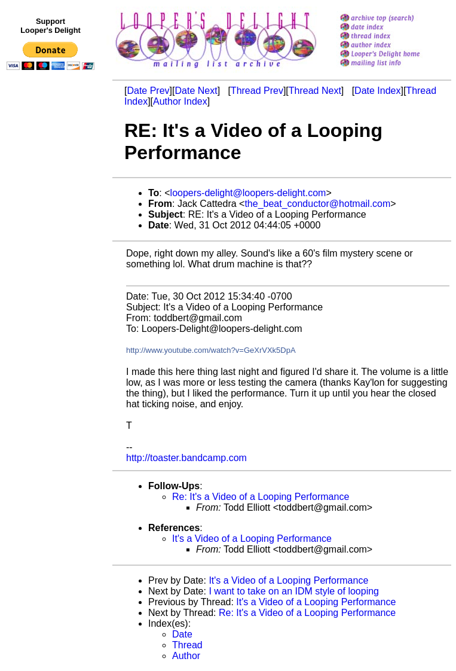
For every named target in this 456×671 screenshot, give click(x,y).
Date (182, 634)
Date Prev (148, 91)
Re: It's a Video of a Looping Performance (260, 497)
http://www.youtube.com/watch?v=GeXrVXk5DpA (211, 350)
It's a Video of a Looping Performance (252, 538)
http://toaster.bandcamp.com (186, 458)
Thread (187, 645)
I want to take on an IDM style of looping (294, 591)
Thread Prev (257, 91)
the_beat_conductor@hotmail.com (317, 204)
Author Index (180, 101)
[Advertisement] (52, 321)
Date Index (377, 91)
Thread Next (315, 91)
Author (186, 656)
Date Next (196, 91)
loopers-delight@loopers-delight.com (248, 193)
